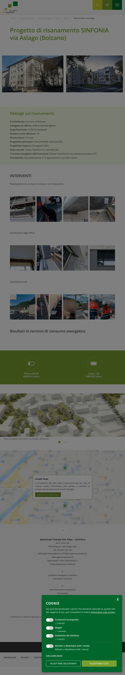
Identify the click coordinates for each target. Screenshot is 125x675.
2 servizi (60, 623)
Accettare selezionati (63, 663)
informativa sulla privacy (103, 612)
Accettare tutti (99, 663)
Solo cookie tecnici (54, 655)
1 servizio (60, 631)
